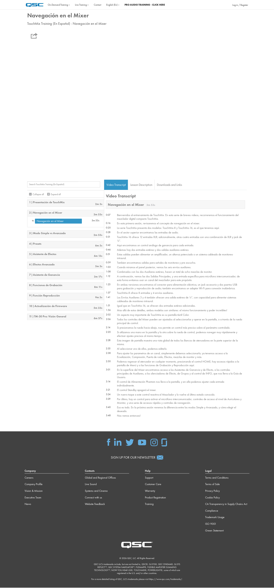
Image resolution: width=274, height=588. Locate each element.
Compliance (211, 511)
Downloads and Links (169, 185)
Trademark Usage (214, 518)
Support (149, 478)
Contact (97, 4)
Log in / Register (240, 4)
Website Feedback (95, 504)
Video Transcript (116, 185)
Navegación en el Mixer (50, 221)
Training (149, 504)
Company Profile (34, 484)
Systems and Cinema (96, 491)
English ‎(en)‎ (112, 4)
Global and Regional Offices (100, 478)
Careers (29, 478)
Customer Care (153, 484)
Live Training (82, 4)
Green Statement (214, 531)
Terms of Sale (212, 484)
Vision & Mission (34, 491)
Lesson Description (141, 185)
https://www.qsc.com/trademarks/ (165, 579)
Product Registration (155, 498)
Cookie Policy (212, 498)
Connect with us (93, 498)
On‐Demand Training (59, 4)
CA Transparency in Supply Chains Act (226, 504)
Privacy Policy (212, 491)
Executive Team (33, 498)
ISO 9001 (210, 524)
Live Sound (91, 484)
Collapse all (38, 194)
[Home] (35, 4)
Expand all (56, 194)
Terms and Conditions (217, 478)
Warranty (150, 491)
